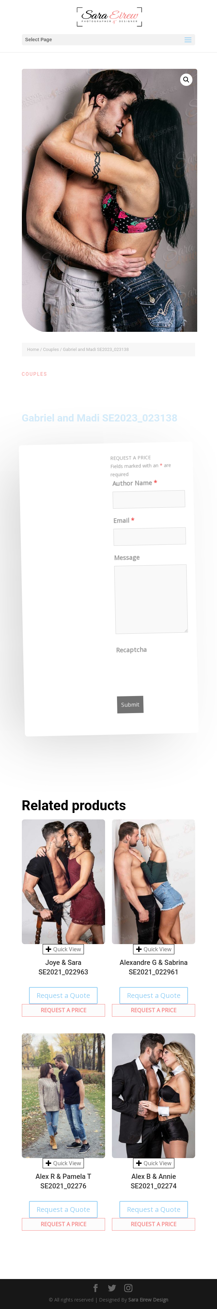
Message (126, 560)
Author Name (131, 485)
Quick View (63, 949)
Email (121, 522)
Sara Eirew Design (148, 1299)
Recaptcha (133, 652)
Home (33, 349)
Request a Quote (63, 995)
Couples (51, 349)
